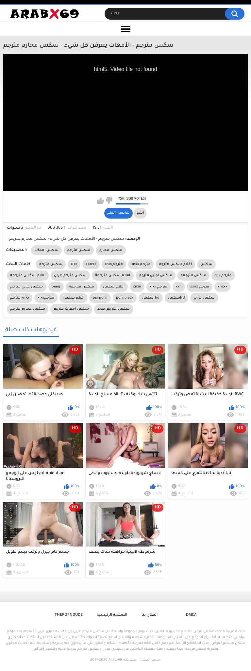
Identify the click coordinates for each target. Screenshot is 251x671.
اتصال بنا (150, 615)
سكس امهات (46, 250)
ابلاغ (140, 213)
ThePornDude (69, 615)
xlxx (74, 264)
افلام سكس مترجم (175, 264)
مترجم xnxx (19, 298)
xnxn (137, 287)
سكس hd (151, 298)
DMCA (191, 615)
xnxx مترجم (140, 264)
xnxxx (222, 287)
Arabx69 (115, 660)
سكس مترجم (79, 250)
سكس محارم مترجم (27, 309)
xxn (179, 287)
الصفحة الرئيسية (112, 615)
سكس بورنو (204, 298)
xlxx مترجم (158, 287)
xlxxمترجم (46, 298)
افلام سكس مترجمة (112, 275)
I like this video (100, 200)
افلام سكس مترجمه (27, 275)
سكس (206, 264)
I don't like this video (109, 200)
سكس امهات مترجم (71, 309)
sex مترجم (223, 275)
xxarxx (91, 264)
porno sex (124, 298)
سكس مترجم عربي (70, 275)
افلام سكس (114, 287)
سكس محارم (111, 250)
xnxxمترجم (114, 264)
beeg (56, 287)
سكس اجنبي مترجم (156, 275)
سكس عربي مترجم (26, 287)
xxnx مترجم (199, 287)
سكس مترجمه (193, 275)
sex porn (100, 298)
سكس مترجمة (81, 287)
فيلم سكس (73, 298)
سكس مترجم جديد (113, 309)
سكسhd (176, 298)
